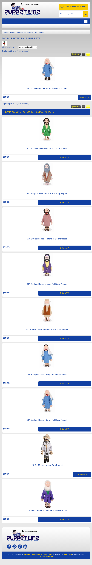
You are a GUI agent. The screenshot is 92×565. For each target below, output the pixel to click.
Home (6, 32)
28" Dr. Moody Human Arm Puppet (47, 465)
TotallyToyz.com (46, 556)
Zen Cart (68, 554)
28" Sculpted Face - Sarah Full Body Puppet (47, 88)
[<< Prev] (75, 54)
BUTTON (73, 21)
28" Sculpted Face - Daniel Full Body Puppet (47, 148)
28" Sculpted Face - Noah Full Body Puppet (47, 510)
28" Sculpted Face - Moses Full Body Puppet (47, 193)
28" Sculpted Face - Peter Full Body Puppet (47, 239)
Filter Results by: (8, 47)
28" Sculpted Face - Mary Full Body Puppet (47, 375)
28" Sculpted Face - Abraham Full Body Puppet (47, 329)
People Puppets (16, 32)
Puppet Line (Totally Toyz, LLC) (38, 554)
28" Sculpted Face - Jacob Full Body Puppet (47, 284)
